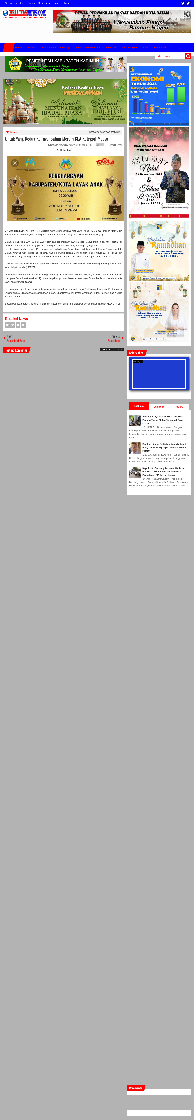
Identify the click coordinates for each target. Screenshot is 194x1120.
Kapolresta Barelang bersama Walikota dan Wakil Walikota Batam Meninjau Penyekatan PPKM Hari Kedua (163, 471)
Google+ (18, 325)
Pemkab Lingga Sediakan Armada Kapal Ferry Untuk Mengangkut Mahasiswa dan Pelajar (164, 447)
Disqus (118, 349)
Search (188, 56)
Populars (139, 406)
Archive (179, 406)
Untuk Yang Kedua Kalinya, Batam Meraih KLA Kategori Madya (56, 138)
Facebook (188, 3)
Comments (159, 406)
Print (109, 145)
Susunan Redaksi (14, 3)
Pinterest (23, 325)
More (57, 3)
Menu (67, 3)
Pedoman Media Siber (38, 3)
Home (9, 47)
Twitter (183, 3)
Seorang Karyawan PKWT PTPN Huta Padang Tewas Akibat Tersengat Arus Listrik (162, 420)
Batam (13, 132)
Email (117, 145)
